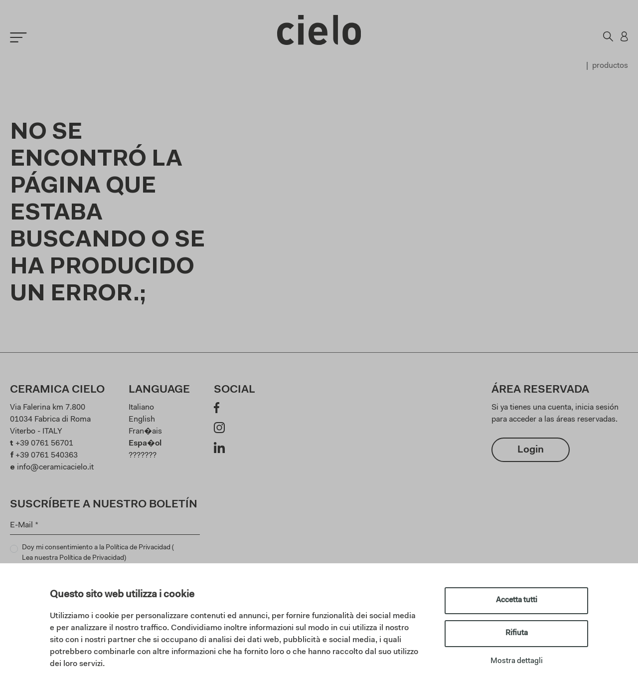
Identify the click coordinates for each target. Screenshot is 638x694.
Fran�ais (145, 432)
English (142, 420)
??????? (143, 456)
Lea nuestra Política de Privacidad (73, 558)
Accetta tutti (516, 600)
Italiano (141, 408)
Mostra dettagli (516, 661)
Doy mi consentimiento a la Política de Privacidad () (98, 554)
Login (530, 450)
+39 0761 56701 (44, 444)
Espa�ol (145, 444)
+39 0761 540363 (46, 456)
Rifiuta (516, 633)
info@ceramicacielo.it (55, 467)
